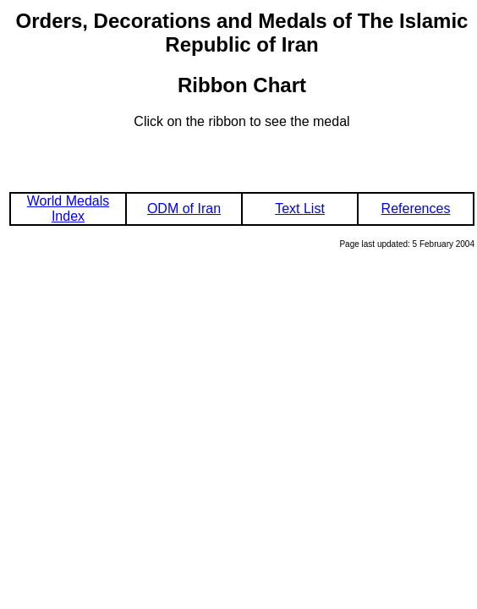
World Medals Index (68, 208)
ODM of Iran (184, 208)
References (416, 208)
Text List (300, 208)
